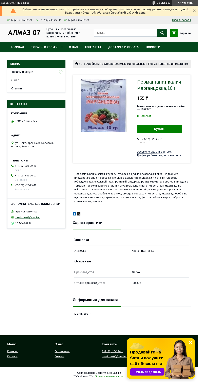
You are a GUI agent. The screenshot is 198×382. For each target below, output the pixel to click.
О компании (62, 351)
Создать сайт (8, 2)
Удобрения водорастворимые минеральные (115, 63)
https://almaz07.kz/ (26, 211)
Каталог (12, 356)
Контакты (93, 47)
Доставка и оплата (123, 47)
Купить (159, 129)
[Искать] (162, 33)
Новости (153, 47)
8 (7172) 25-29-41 (112, 351)
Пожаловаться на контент (109, 376)
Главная (17, 47)
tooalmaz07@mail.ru (27, 217)
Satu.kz (117, 372)
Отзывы (16, 88)
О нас (73, 47)
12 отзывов (163, 2)
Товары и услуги (44, 47)
